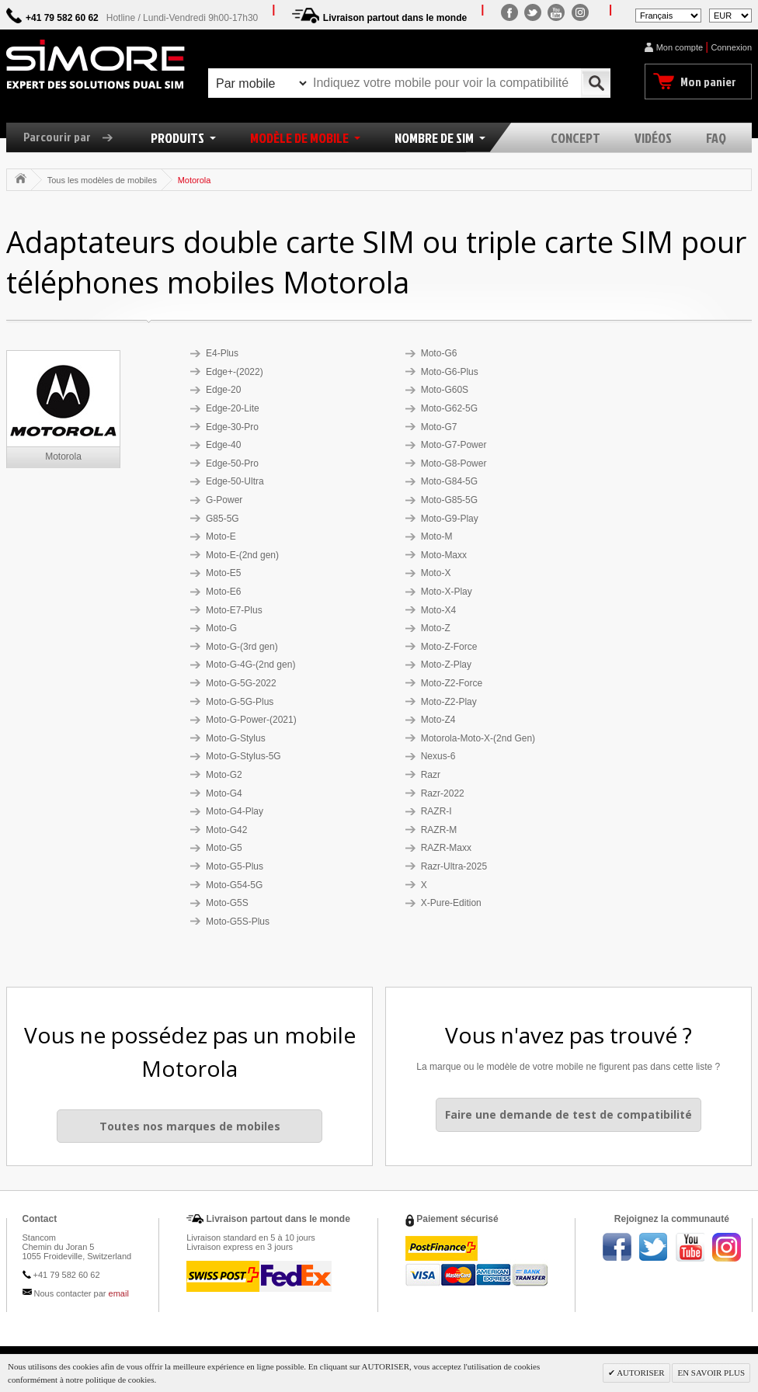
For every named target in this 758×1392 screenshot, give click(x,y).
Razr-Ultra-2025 (454, 866)
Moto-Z (435, 628)
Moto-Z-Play (446, 664)
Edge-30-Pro (232, 427)
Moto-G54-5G (234, 885)
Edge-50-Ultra (235, 481)
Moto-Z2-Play (449, 701)
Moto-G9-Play (449, 518)
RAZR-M (439, 829)
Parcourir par (73, 136)
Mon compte (680, 47)
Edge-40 (223, 444)
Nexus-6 (438, 756)
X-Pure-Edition (451, 902)
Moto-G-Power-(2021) (251, 719)
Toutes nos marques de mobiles (189, 1126)
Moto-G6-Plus (449, 371)
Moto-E (221, 536)
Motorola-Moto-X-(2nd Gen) (478, 738)
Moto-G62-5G (449, 408)
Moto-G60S (444, 389)
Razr (430, 774)
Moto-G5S (227, 902)
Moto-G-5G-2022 (241, 683)
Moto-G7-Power (454, 444)
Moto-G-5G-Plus (239, 701)
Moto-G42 (226, 829)
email (119, 1293)
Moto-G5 (224, 847)
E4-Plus (222, 353)
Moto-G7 (439, 427)
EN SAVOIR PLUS (711, 1372)
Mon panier (708, 81)
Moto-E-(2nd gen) (242, 555)
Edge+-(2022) (234, 371)
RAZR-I (436, 811)
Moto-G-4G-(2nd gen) (250, 664)
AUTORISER (640, 1372)
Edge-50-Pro (232, 463)
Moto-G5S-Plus (237, 921)
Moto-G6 (439, 353)
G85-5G (222, 518)
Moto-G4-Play (234, 811)
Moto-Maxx (444, 555)
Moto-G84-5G (449, 481)
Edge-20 (223, 389)
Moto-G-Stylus (236, 738)
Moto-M (437, 536)
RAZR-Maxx (446, 847)
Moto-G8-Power (454, 463)
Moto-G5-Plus (234, 866)
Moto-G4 (224, 793)
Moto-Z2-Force (451, 683)
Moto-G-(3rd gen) (242, 646)
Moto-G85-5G (449, 500)
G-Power (224, 500)
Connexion (731, 47)
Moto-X (436, 573)
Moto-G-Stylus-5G (243, 756)
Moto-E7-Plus (234, 610)
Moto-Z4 (438, 719)
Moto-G (221, 628)
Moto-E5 (223, 573)
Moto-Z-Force (449, 646)
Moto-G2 (224, 774)
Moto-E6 (223, 591)
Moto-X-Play (446, 591)
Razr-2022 (442, 793)
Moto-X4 (438, 610)
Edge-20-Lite (232, 408)
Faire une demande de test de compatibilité (568, 1114)
